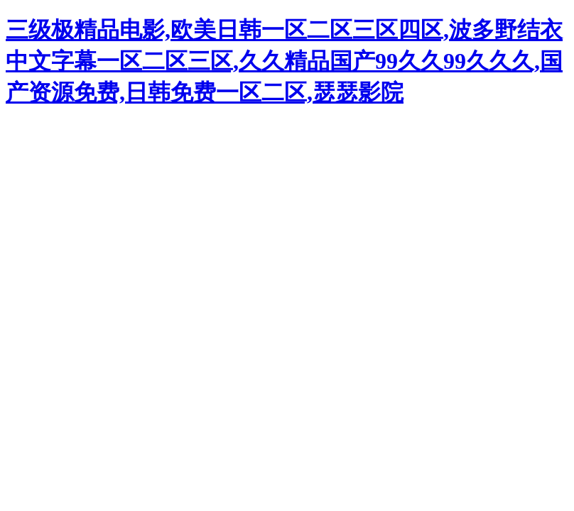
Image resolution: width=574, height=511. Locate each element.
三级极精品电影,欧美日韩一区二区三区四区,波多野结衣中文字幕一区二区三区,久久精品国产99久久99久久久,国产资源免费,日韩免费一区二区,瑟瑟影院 (284, 61)
